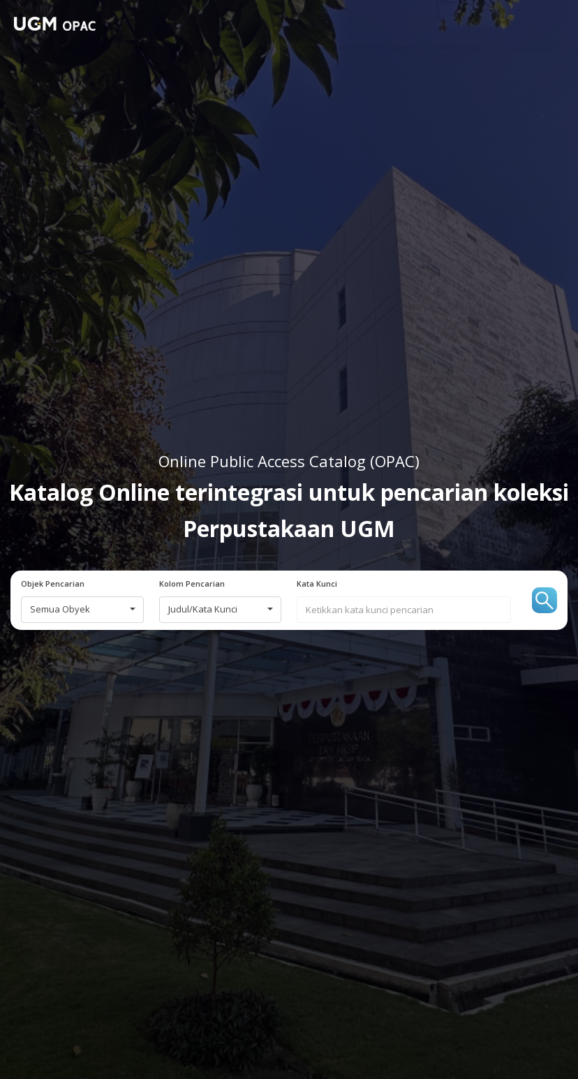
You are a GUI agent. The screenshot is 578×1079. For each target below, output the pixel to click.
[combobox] (82, 609)
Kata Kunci (317, 584)
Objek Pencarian (52, 584)
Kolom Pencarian (192, 584)
